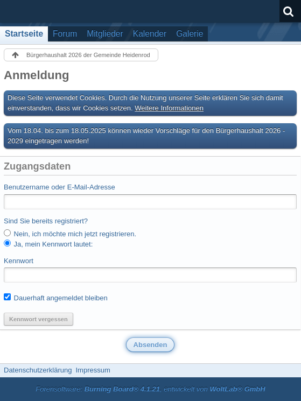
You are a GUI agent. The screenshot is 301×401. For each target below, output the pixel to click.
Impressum (92, 370)
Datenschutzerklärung (38, 370)
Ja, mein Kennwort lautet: (48, 244)
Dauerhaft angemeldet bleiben (56, 297)
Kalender (149, 33)
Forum (65, 33)
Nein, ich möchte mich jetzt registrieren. (70, 233)
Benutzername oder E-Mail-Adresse (59, 187)
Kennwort (18, 261)
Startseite (24, 33)
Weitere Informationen (169, 108)
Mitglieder (105, 33)
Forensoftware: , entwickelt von (150, 389)
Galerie (189, 33)
